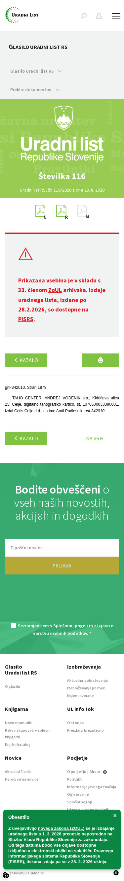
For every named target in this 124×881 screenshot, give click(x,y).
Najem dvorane (80, 695)
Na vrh (94, 438)
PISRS (25, 319)
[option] (62, 176)
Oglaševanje (78, 794)
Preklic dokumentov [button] (35, 89)
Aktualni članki (18, 771)
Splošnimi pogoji (70, 626)
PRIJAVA (62, 565)
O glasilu (12, 686)
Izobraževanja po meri (86, 687)
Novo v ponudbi (18, 722)
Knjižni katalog (18, 744)
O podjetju (76, 771)
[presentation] (62, 602)
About (98, 771)
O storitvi (75, 722)
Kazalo (26, 360)
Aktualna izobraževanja (87, 680)
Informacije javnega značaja (91, 786)
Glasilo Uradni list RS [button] (36, 71)
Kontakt (74, 779)
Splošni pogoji (79, 801)
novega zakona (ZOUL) (61, 828)
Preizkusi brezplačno (85, 730)
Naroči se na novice (22, 779)
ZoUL (55, 290)
